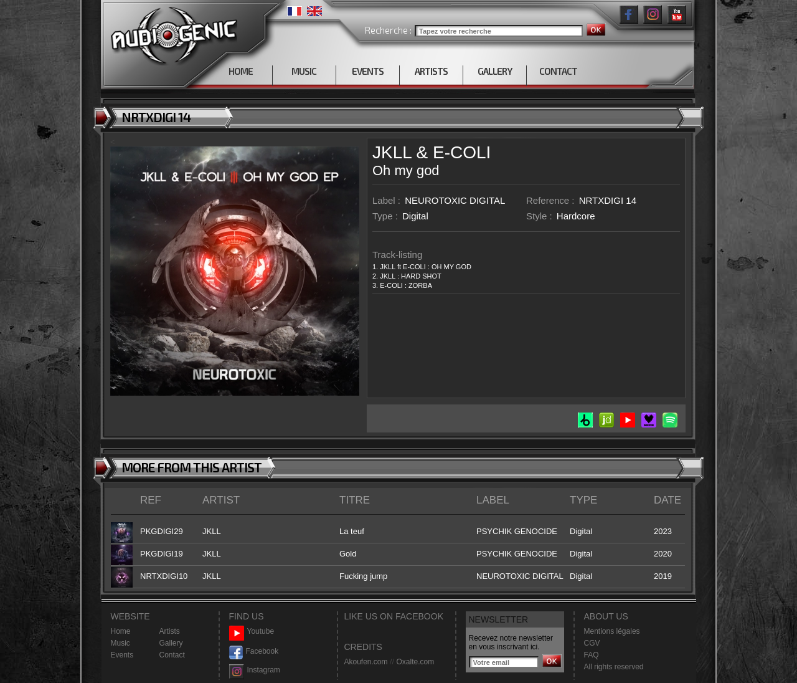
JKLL (392, 152)
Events (122, 655)
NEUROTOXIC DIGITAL (455, 200)
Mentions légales (612, 631)
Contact (172, 655)
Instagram (254, 670)
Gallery (171, 643)
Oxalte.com (415, 661)
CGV (592, 643)
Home (121, 631)
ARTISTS (431, 71)
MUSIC (303, 71)
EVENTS (368, 71)
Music (120, 643)
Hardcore (576, 216)
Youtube (252, 632)
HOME (241, 71)
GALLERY (495, 71)
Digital (415, 216)
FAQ (591, 655)
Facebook (254, 651)
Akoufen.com (366, 661)
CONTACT (558, 71)
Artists (169, 631)
